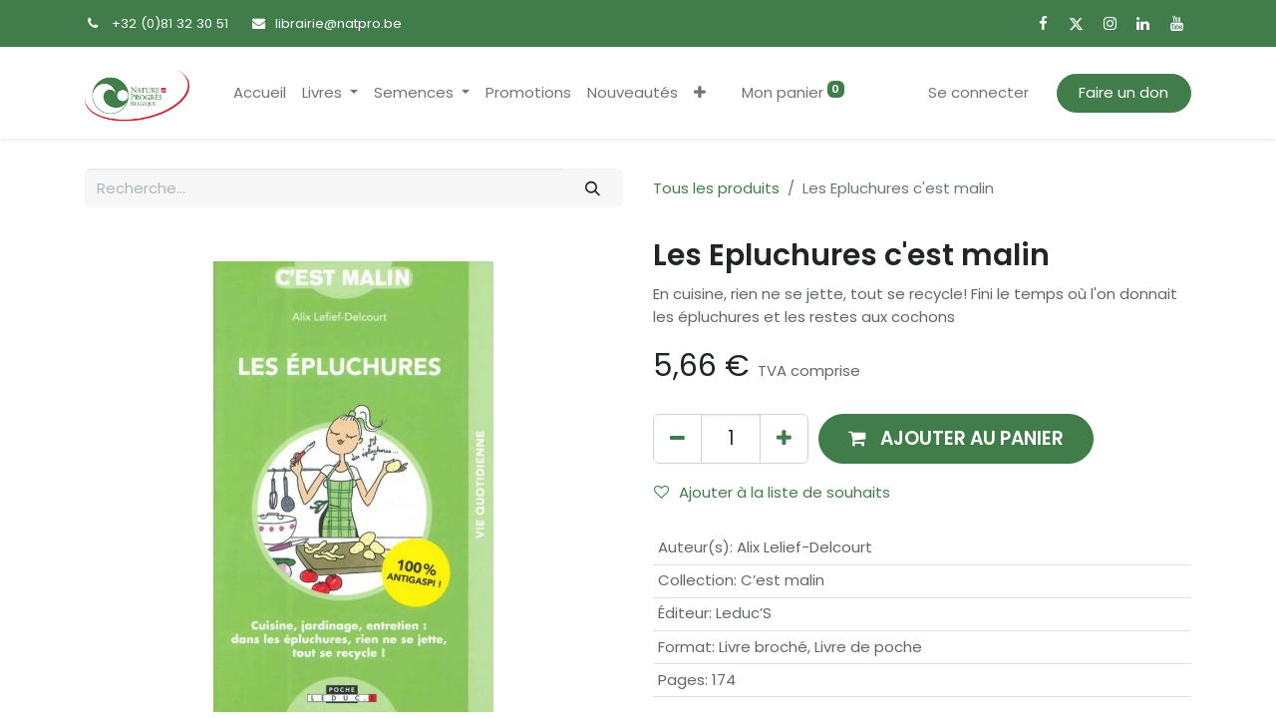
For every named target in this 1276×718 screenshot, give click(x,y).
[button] (700, 93)
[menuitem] (259, 93)
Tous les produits (716, 188)
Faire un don (1123, 92)
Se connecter (978, 92)
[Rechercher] (593, 188)
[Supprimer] (677, 438)
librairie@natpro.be (338, 23)
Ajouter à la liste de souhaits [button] (772, 492)
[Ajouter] (784, 438)
